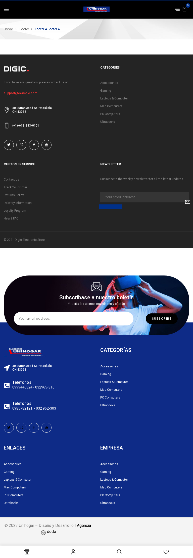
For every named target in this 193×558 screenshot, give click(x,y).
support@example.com (20, 93)
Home (8, 29)
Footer (24, 29)
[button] (184, 9)
